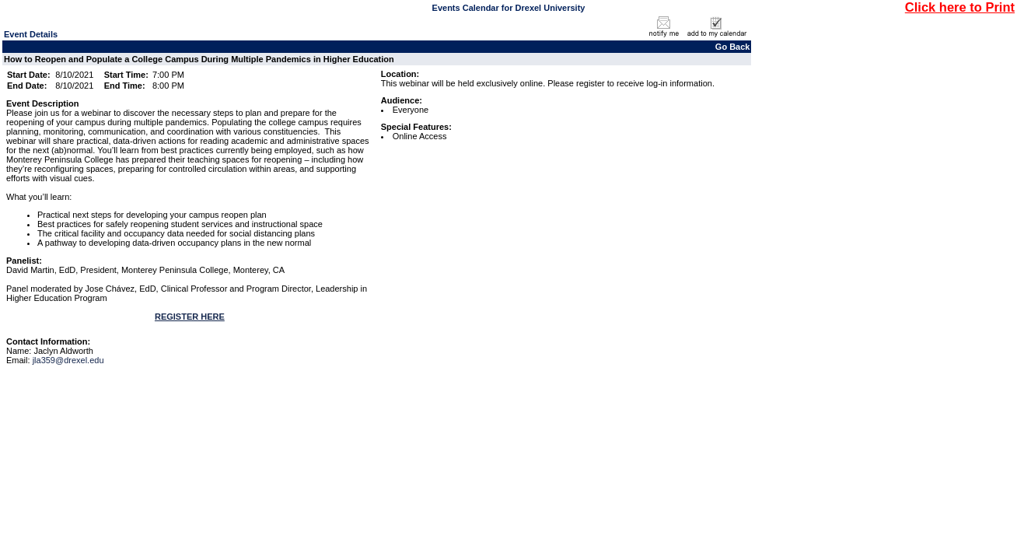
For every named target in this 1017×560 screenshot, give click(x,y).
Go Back (732, 46)
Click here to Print (960, 7)
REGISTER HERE (190, 316)
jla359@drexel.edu (68, 360)
